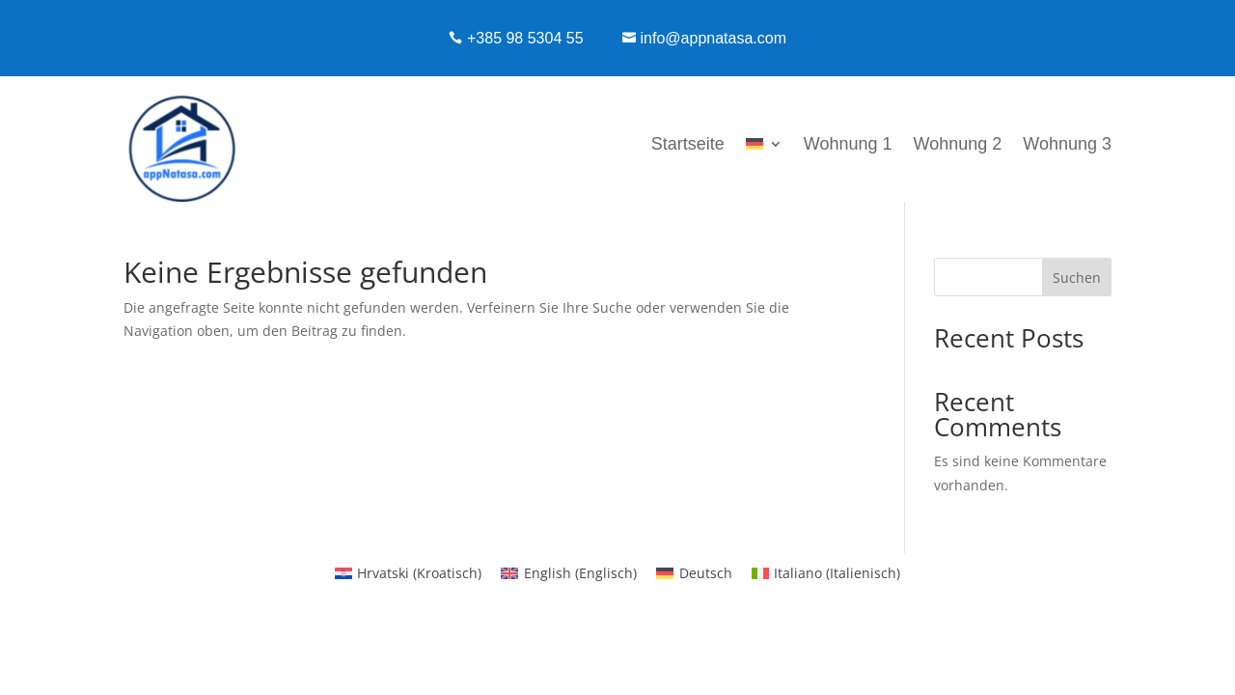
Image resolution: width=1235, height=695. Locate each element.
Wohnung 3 (1067, 143)
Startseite (688, 143)
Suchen (1077, 277)
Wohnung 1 (848, 143)
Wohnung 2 (958, 143)
